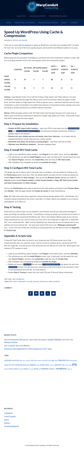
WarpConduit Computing (42, 6)
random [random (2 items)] (11, 369)
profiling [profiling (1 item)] (6, 369)
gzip (31, 281)
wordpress (56, 281)
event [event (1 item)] (42, 360)
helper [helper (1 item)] (56, 360)
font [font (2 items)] (46, 360)
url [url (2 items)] (40, 369)
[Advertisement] (42, 315)
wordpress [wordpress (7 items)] (61, 368)
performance (44, 281)
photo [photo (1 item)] (70, 365)
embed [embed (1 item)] (35, 360)
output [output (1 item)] (66, 365)
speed (50, 281)
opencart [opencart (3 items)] (58, 365)
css (28, 281)
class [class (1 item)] (24, 360)
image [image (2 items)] (6, 365)
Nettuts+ (7, 423)
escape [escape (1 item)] (39, 360)
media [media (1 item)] (37, 365)
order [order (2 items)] (63, 365)
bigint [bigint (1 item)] (20, 360)
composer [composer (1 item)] (27, 360)
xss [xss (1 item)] (71, 369)
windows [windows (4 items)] (44, 369)
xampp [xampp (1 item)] (68, 369)
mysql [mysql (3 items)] (42, 365)
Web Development (18, 279)
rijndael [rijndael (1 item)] (21, 369)
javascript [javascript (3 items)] (18, 365)
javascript (36, 281)
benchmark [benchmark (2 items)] (15, 360)
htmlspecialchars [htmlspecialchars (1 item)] (73, 360)
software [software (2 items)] (25, 369)
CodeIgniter (8, 413)
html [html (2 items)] (67, 360)
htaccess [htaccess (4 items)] (62, 360)
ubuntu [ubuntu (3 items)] (36, 369)
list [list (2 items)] (28, 365)
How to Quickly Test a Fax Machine (17, 345)
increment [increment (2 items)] (12, 365)
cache (15, 281)
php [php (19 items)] (74, 364)
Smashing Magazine (11, 426)
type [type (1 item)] (32, 369)
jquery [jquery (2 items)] (25, 365)
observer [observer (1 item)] (52, 365)
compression (22, 281)
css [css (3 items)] (32, 360)
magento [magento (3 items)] (32, 365)
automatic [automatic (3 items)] (7, 360)
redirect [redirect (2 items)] (16, 369)
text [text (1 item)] (30, 369)
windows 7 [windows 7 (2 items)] (52, 369)
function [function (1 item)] (49, 360)
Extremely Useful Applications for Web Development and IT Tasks (28, 349)
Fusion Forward (10, 416)
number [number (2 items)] (47, 365)
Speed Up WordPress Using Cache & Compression (33, 34)
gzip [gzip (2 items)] (53, 360)
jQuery (6, 420)
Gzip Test (38, 220)
